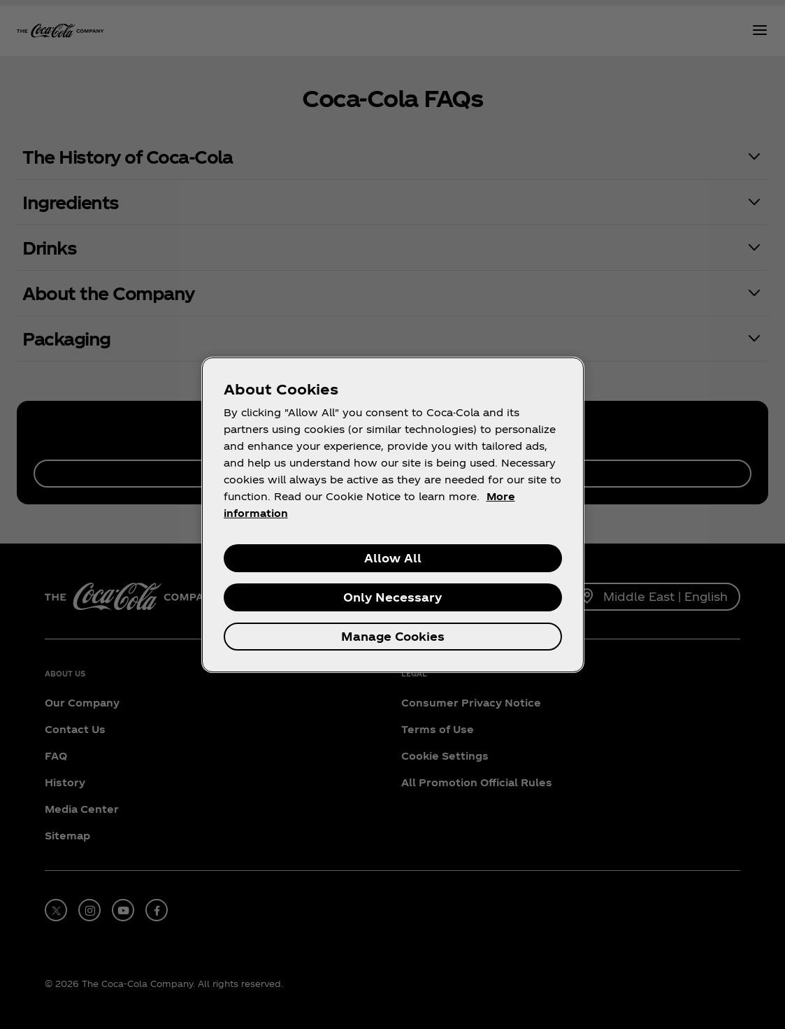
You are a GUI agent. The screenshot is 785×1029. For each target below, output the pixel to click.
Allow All (393, 558)
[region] (392, 515)
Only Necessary (392, 597)
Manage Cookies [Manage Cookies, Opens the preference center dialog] (393, 636)
